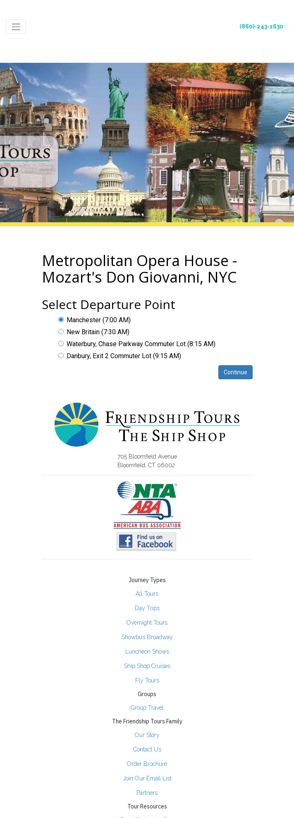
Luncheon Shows (147, 651)
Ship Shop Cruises (147, 666)
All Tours (147, 593)
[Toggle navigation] (16, 26)
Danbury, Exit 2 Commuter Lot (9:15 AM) (119, 356)
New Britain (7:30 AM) (93, 332)
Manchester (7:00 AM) (94, 320)
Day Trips (147, 608)
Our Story (147, 735)
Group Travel (147, 707)
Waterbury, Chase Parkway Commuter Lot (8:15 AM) (136, 344)
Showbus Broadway (147, 637)
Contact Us (147, 749)
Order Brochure (147, 764)
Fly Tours (147, 680)
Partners (147, 792)
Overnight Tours (147, 622)
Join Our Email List (147, 778)
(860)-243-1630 (263, 26)
